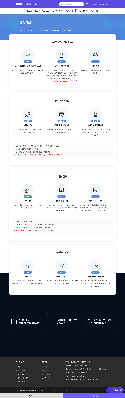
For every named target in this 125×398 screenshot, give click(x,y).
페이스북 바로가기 (89, 390)
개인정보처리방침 (56, 390)
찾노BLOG (94, 11)
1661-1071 (106, 320)
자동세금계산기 (83, 11)
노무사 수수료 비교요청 (43, 11)
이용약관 (68, 390)
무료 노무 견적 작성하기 (94, 396)
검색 (82, 4)
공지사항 (44, 367)
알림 (107, 4)
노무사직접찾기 (58, 11)
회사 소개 (44, 382)
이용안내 (18, 367)
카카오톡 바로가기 (102, 390)
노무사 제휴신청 (21, 370)
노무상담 (30, 11)
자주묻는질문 (45, 370)
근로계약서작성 (71, 10)
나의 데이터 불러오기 (22, 378)
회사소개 (44, 390)
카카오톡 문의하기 (100, 323)
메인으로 (31, 396)
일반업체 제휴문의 (21, 374)
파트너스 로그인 (21, 382)
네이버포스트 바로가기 (93, 390)
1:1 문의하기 (45, 378)
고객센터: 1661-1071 (71, 372)
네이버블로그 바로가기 (98, 390)
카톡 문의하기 (46, 374)
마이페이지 (101, 4)
